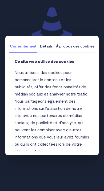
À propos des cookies (75, 46)
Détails (46, 46)
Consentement (23, 46)
